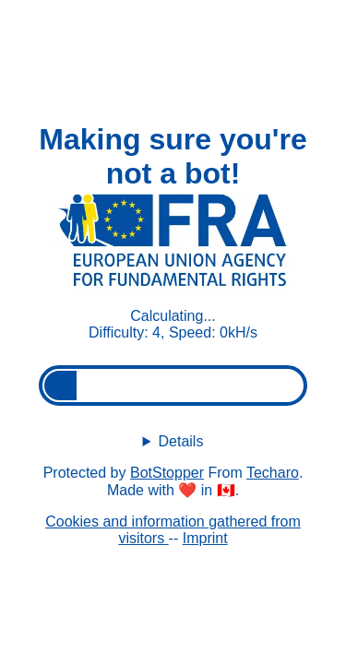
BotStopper (167, 472)
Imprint (205, 538)
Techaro (272, 472)
